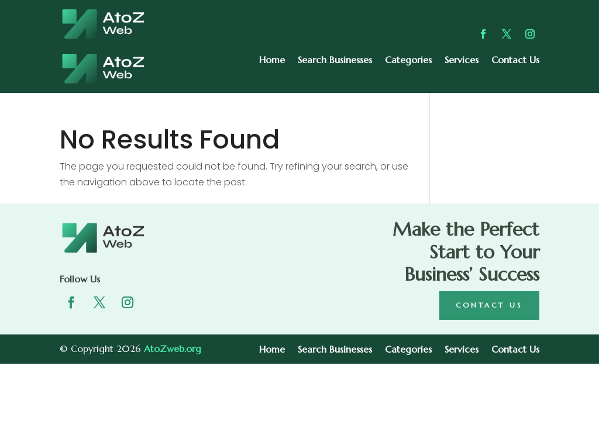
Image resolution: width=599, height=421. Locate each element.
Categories (408, 60)
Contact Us (515, 60)
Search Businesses (335, 60)
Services (461, 60)
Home (272, 60)
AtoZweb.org (172, 348)
